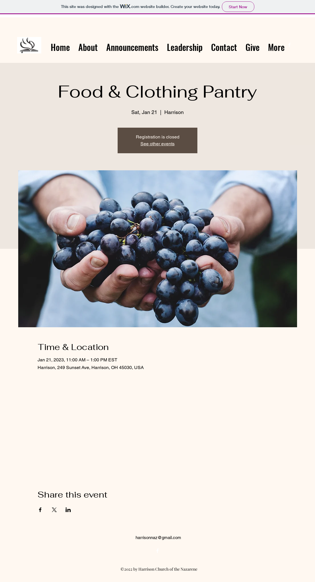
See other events (157, 143)
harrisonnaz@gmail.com (158, 537)
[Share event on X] (54, 510)
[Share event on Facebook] (40, 510)
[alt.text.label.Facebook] (289, 45)
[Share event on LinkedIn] (68, 510)
